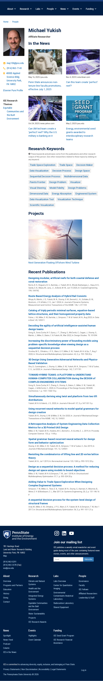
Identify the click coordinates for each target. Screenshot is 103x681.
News (64, 8)
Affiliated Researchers (88, 593)
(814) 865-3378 (9, 565)
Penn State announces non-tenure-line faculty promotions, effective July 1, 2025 (44, 86)
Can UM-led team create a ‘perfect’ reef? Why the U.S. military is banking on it (42, 132)
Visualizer (75, 182)
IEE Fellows (83, 589)
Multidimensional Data (76, 176)
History (6, 593)
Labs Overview (60, 581)
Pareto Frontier (37, 182)
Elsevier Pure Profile (13, 90)
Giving (5, 597)
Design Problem (57, 182)
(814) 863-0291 (9, 561)
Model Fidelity (57, 187)
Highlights (32, 635)
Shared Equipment (61, 607)
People (51, 8)
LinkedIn (64, 533)
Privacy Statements (11, 669)
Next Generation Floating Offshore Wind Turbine (53, 262)
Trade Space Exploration (42, 165)
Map (5, 556)
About (11, 8)
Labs (39, 8)
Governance (84, 581)
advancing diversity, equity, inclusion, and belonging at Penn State (47, 664)
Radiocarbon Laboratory (64, 603)
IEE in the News (9, 652)
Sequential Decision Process (45, 176)
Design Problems (77, 187)
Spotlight (7, 635)
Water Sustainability (36, 613)
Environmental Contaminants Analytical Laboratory (63, 595)
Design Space (82, 170)
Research (26, 8)
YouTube (71, 533)
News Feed (8, 640)
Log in (83, 670)
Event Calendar (34, 640)
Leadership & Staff (86, 597)
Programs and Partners (13, 585)
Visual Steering (38, 187)
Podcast (6, 644)
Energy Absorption (62, 193)
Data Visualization (39, 170)
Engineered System (86, 193)
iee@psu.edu (8, 568)
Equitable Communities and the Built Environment (37, 606)
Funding (91, 8)
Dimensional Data (39, 193)
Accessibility (44, 669)
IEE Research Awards (37, 622)
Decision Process (61, 170)
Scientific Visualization (42, 205)
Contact (6, 602)
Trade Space (66, 165)
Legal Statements (58, 669)
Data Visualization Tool (42, 199)
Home (5, 21)
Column (6, 648)
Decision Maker (84, 165)
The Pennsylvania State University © (21, 674)
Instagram (57, 533)
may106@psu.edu (15, 63)
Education (7, 589)
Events (77, 8)
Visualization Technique (70, 199)
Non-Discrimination (29, 669)
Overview (7, 581)
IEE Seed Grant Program (64, 635)
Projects (32, 618)
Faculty (82, 585)
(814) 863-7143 (14, 68)
